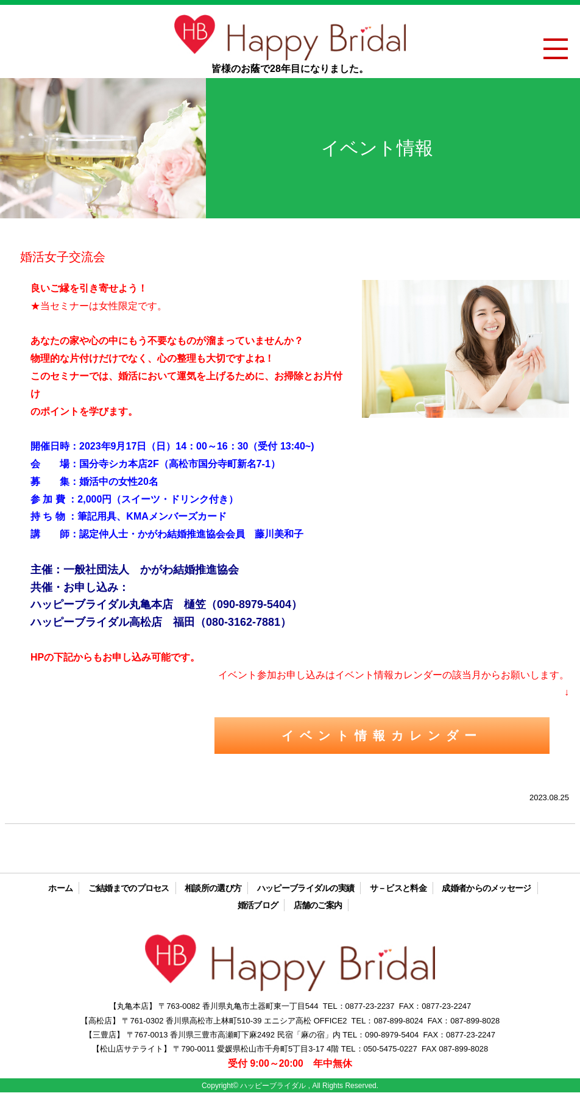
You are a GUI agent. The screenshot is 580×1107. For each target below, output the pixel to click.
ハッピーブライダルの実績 (306, 888)
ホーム (60, 888)
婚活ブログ (258, 905)
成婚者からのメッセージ (486, 888)
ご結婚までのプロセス (128, 888)
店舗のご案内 (318, 905)
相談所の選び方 (213, 888)
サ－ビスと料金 (398, 888)
